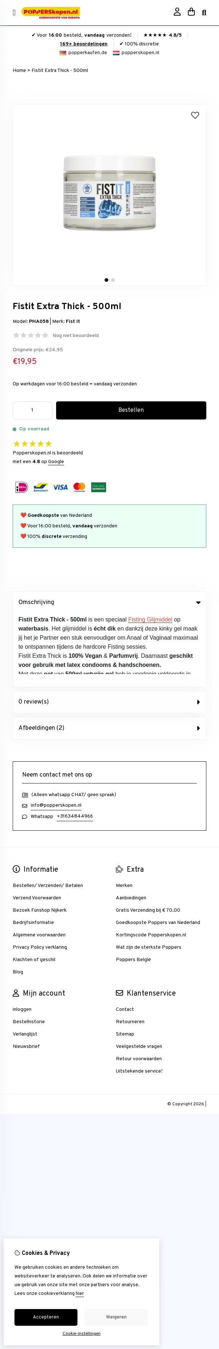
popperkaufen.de (83, 53)
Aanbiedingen (131, 825)
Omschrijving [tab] (109, 603)
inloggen (22, 936)
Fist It (73, 322)
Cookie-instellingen (82, 1334)
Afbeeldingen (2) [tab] (109, 655)
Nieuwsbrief (26, 973)
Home (19, 71)
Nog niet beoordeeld (75, 336)
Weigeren (116, 1317)
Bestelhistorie (29, 948)
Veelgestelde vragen (139, 973)
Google (56, 462)
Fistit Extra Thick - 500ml (59, 71)
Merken (124, 812)
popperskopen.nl (136, 53)
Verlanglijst (25, 961)
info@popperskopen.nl (56, 732)
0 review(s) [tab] (109, 629)
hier (80, 1294)
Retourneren (130, 948)
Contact (125, 936)
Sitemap (125, 961)
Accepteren (46, 1317)
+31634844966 (75, 743)
